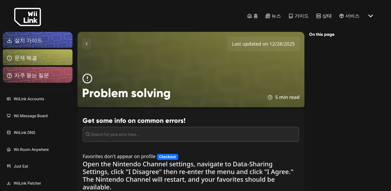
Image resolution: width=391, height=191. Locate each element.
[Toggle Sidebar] (86, 43)
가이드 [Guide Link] (298, 16)
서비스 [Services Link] (349, 16)
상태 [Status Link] (324, 16)
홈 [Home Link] (252, 16)
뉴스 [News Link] (273, 16)
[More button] (371, 15)
